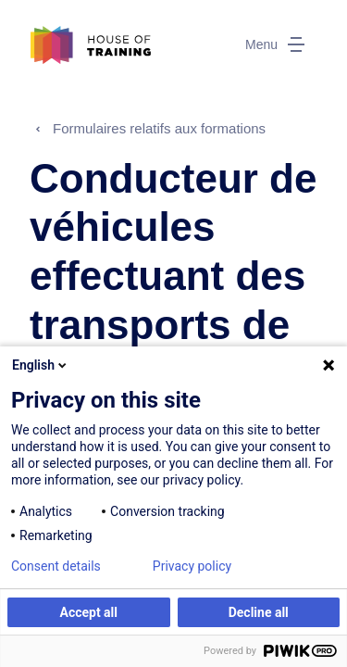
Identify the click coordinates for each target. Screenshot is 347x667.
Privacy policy (192, 566)
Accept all (88, 612)
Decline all (259, 612)
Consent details (56, 566)
